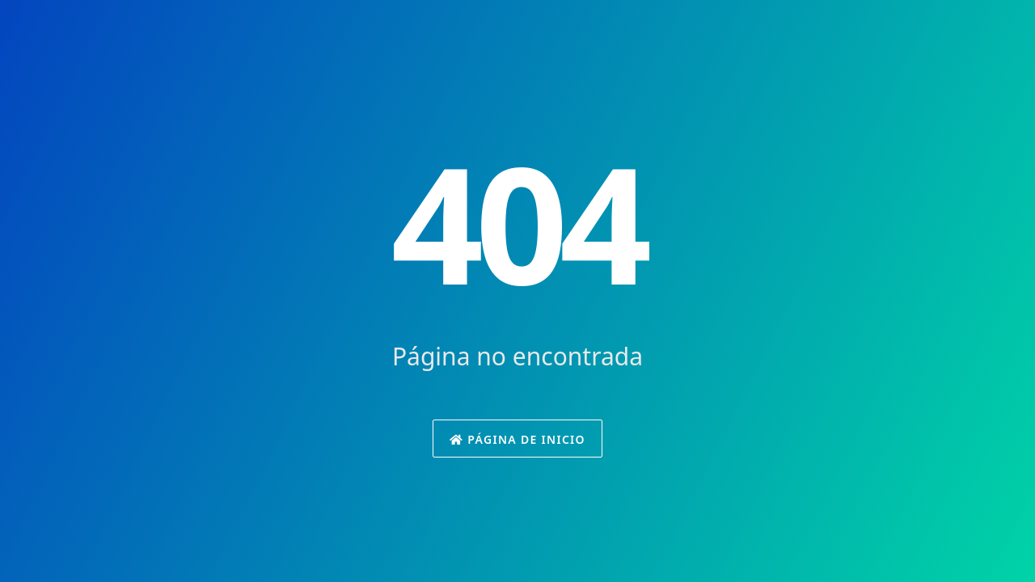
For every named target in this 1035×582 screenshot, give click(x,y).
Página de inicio (517, 439)
